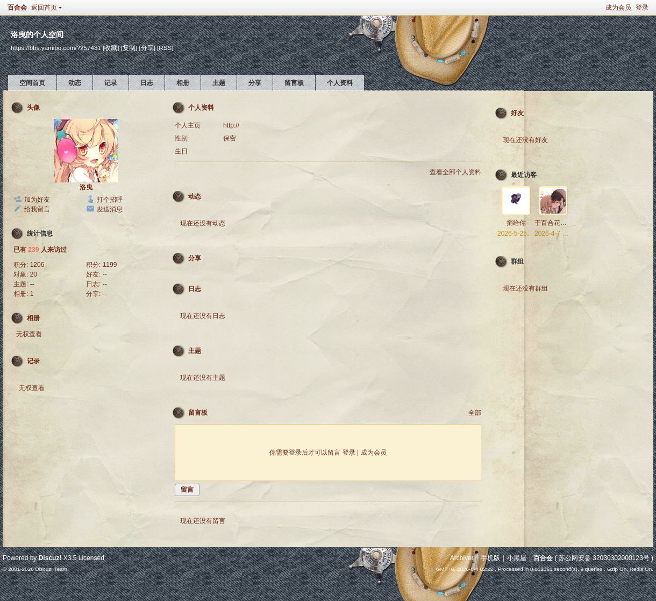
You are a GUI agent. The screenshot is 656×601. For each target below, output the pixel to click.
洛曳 (86, 187)
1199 (110, 264)
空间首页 (32, 83)
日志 (146, 83)
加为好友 (37, 199)
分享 (254, 83)
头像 (33, 107)
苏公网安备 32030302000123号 (604, 558)
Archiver (462, 558)
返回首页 (44, 7)
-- (105, 274)
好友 (517, 113)
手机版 (490, 558)
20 (33, 274)
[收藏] (111, 47)
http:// (231, 125)
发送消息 (110, 209)
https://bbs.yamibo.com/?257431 (56, 47)
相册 (182, 83)
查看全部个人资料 (455, 172)
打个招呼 (110, 199)
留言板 (294, 83)
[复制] (129, 47)
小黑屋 (516, 558)
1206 (37, 264)
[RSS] (165, 47)
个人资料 (340, 83)
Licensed (91, 558)
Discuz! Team (51, 569)
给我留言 (37, 209)
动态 (74, 83)
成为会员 (618, 7)
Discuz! (50, 558)
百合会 (17, 7)
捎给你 (516, 223)
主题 (218, 83)
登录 (642, 7)
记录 (110, 83)
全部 (474, 412)
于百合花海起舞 (557, 223)
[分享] (147, 47)
